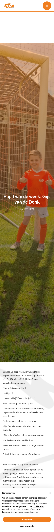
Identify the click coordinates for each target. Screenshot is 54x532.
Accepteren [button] (26, 519)
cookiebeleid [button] (38, 506)
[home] (8, 5)
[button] (47, 5)
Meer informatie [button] (26, 526)
